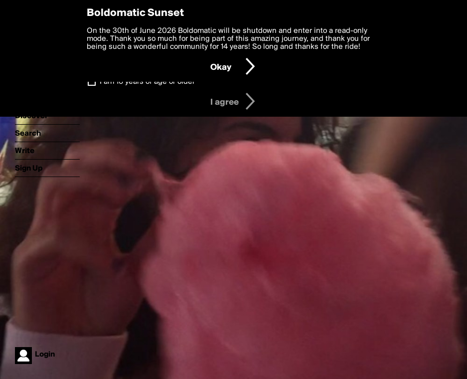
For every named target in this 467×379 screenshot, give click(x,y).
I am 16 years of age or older (147, 82)
